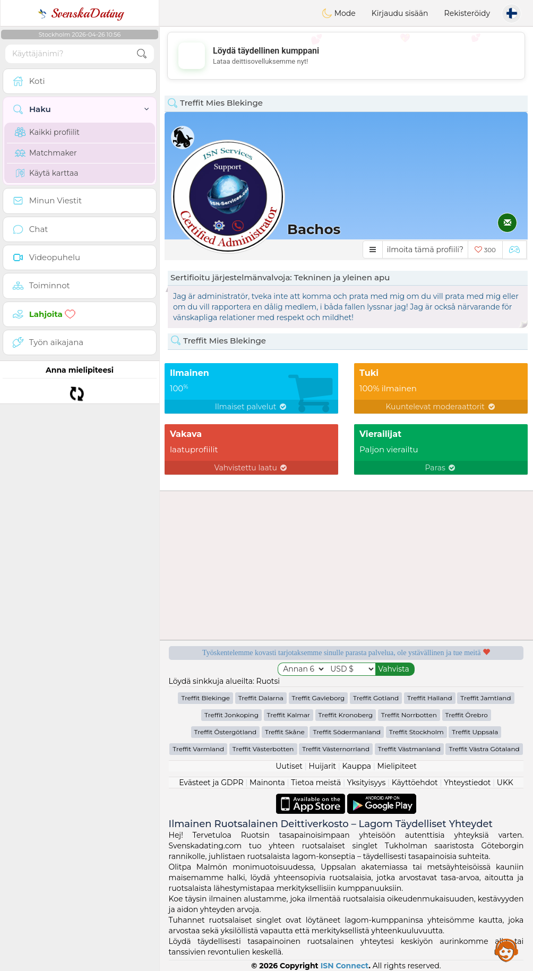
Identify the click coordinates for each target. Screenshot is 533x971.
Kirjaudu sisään (400, 13)
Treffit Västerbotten (263, 749)
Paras (441, 467)
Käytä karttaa (47, 173)
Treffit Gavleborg (318, 698)
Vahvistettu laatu (251, 467)
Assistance (506, 949)
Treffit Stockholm (416, 732)
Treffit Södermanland (347, 732)
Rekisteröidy (467, 13)
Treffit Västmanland (409, 749)
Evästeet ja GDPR (211, 782)
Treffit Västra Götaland (484, 749)
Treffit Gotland (376, 698)
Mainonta (267, 782)
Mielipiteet (397, 766)
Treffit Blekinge (205, 698)
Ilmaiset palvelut (251, 406)
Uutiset (289, 766)
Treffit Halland (429, 698)
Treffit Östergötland (225, 732)
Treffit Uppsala (475, 732)
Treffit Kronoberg (346, 715)
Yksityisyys (366, 782)
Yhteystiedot (467, 782)
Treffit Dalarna (260, 698)
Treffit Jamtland (485, 698)
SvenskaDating (80, 13)
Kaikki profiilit (47, 132)
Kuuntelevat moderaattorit (440, 406)
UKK (505, 782)
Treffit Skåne (285, 732)
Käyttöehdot (415, 782)
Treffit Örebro (466, 715)
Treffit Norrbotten (409, 715)
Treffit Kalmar (288, 715)
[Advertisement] (346, 56)
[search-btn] (142, 54)
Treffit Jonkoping (231, 715)
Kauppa (356, 766)
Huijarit (323, 766)
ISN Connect (345, 965)
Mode (339, 13)
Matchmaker (46, 153)
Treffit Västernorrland (335, 749)
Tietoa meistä (316, 782)
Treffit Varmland (198, 749)
